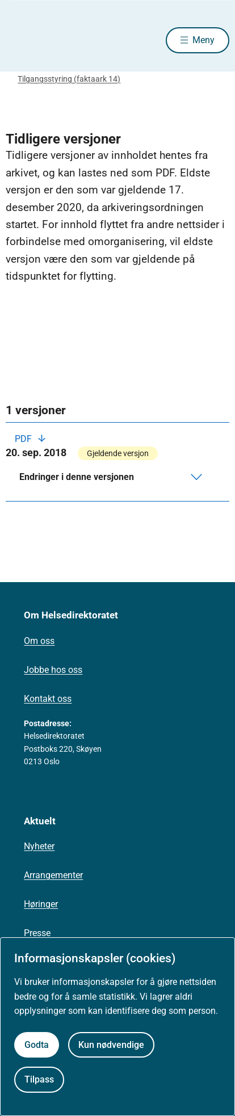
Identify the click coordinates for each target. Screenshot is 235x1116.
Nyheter (39, 846)
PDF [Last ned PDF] (24, 438)
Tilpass (39, 1079)
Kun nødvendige (111, 1044)
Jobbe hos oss (53, 669)
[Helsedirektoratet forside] (19, 40)
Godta (36, 1044)
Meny (203, 40)
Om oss (39, 640)
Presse (37, 933)
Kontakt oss (48, 698)
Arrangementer (53, 875)
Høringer (41, 904)
